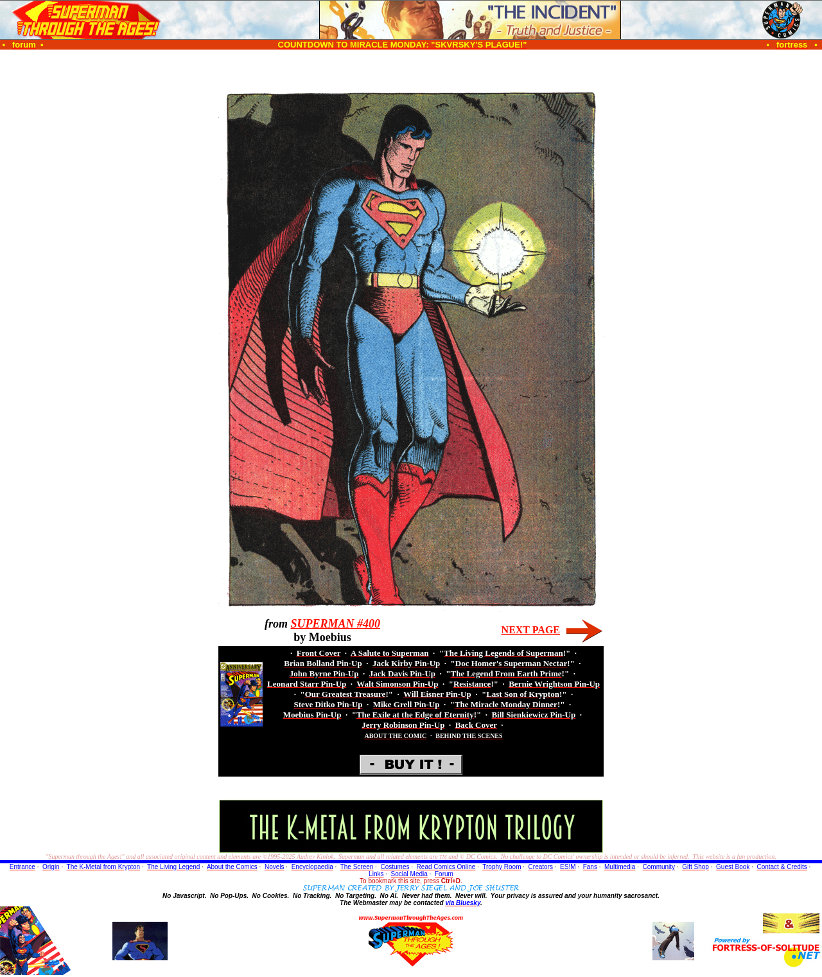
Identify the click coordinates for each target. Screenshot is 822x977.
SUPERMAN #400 (335, 623)
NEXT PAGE (531, 629)
